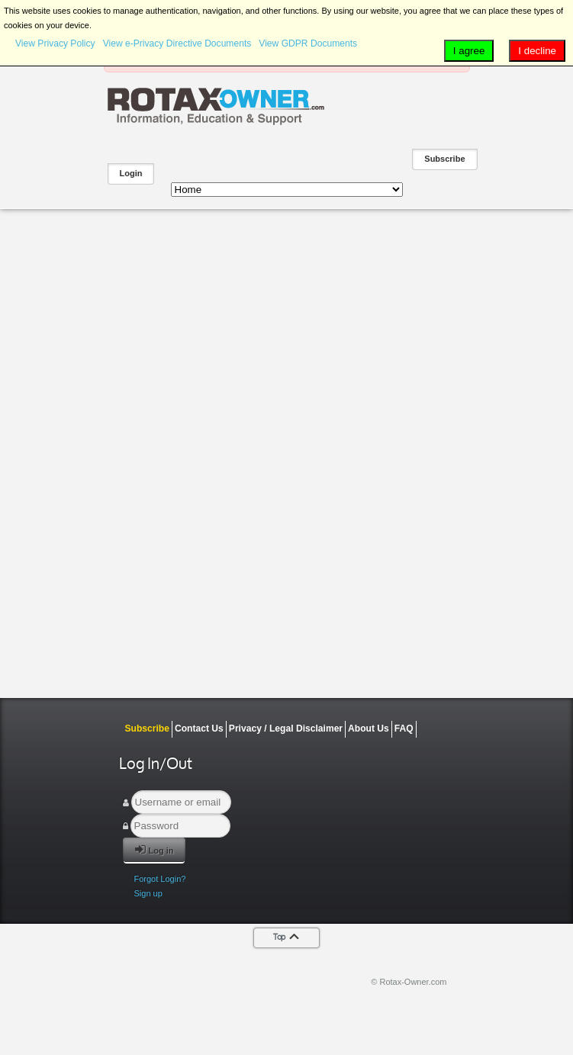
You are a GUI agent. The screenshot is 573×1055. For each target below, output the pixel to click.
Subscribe (444, 158)
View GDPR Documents (308, 43)
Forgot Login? (160, 878)
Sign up (148, 893)
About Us (368, 728)
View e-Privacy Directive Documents (177, 43)
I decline (537, 50)
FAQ (404, 728)
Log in (154, 849)
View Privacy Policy (55, 43)
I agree (469, 50)
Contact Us (199, 728)
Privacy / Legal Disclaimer (286, 728)
